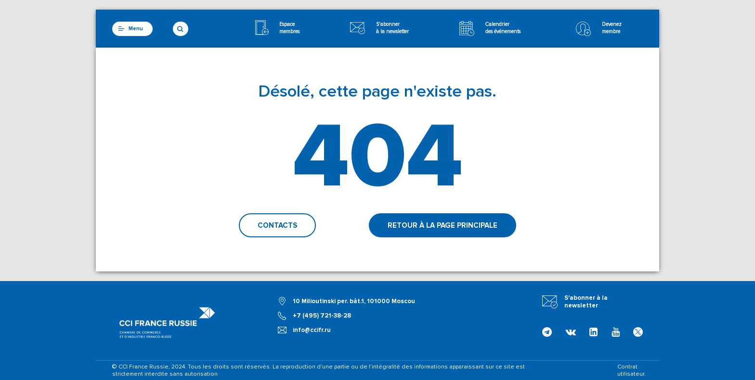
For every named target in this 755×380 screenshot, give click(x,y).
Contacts (277, 225)
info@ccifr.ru (312, 330)
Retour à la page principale (442, 225)
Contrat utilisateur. (631, 370)
